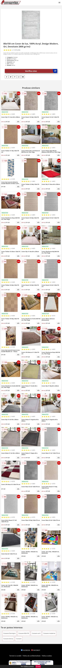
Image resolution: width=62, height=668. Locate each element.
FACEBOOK (25, 650)
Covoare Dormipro (9, 633)
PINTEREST (35, 650)
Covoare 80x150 (23, 633)
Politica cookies (47, 656)
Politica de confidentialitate (32, 656)
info (18, 121)
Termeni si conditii (15, 656)
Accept (38, 666)
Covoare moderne (49, 633)
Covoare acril (36, 633)
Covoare (18, 639)
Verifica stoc (41, 71)
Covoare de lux (8, 639)
